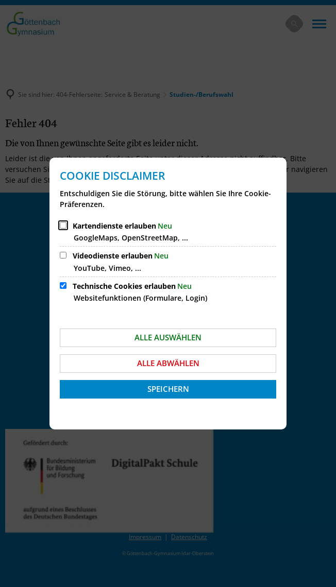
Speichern (168, 389)
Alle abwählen (168, 363)
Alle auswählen (168, 337)
